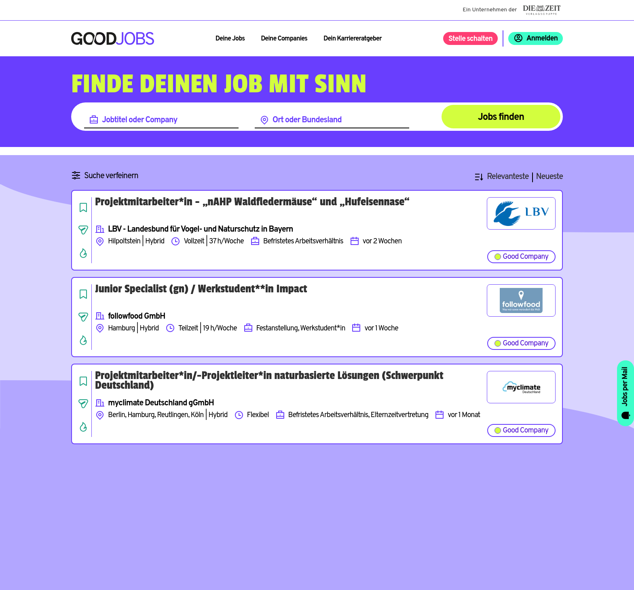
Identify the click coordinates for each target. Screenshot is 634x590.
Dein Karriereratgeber (352, 39)
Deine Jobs (230, 39)
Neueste (549, 177)
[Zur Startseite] (112, 38)
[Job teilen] (83, 230)
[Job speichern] (83, 207)
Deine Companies (284, 39)
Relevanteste (507, 177)
